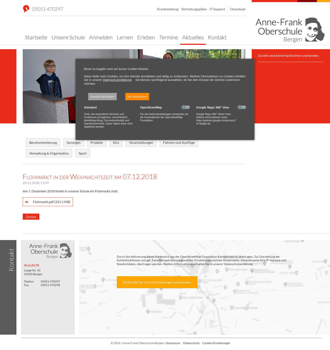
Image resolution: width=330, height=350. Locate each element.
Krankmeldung (167, 9)
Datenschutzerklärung (117, 80)
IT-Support (217, 9)
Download (237, 9)
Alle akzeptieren (137, 96)
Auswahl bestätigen (102, 96)
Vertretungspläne (194, 9)
